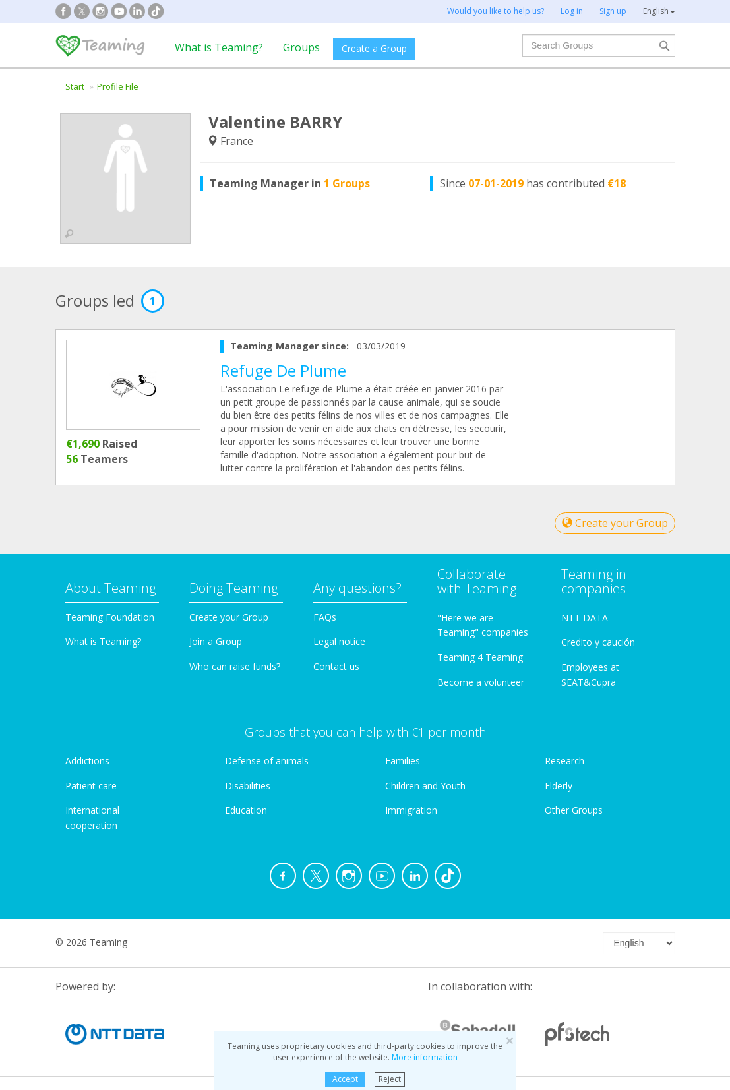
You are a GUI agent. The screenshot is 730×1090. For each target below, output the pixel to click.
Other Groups (574, 810)
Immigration (411, 810)
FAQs (324, 617)
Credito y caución (598, 642)
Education (246, 810)
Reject (390, 1079)
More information (425, 1057)
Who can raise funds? (234, 666)
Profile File (117, 86)
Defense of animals (267, 760)
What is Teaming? (219, 47)
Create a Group (374, 48)
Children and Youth (425, 785)
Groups (301, 47)
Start (74, 86)
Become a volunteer (480, 682)
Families (402, 760)
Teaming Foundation (109, 617)
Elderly (558, 785)
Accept (345, 1079)
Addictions (87, 760)
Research (564, 760)
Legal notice (339, 641)
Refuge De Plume (283, 370)
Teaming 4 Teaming (480, 657)
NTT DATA (584, 617)
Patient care (91, 785)
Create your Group (615, 523)
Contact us (336, 666)
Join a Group (215, 641)
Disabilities (247, 785)
